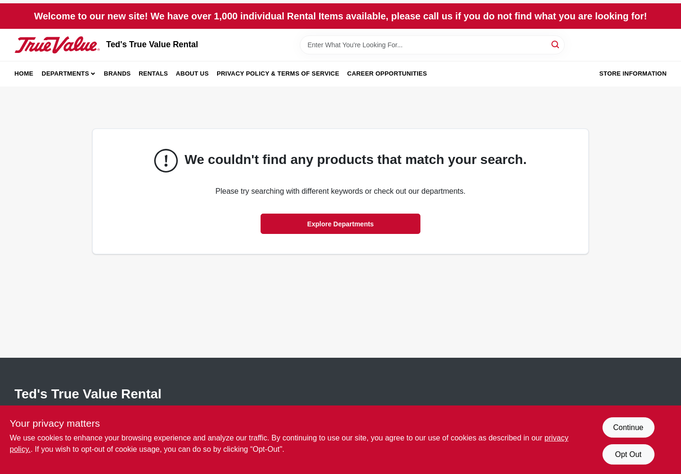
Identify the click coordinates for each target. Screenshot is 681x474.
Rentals (153, 73)
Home (24, 73)
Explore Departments (340, 224)
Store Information (632, 73)
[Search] (556, 44)
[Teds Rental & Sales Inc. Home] (57, 44)
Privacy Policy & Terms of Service (278, 73)
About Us (192, 73)
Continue (628, 427)
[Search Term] (432, 44)
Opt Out (628, 454)
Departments (65, 73)
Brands (117, 73)
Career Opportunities (387, 73)
